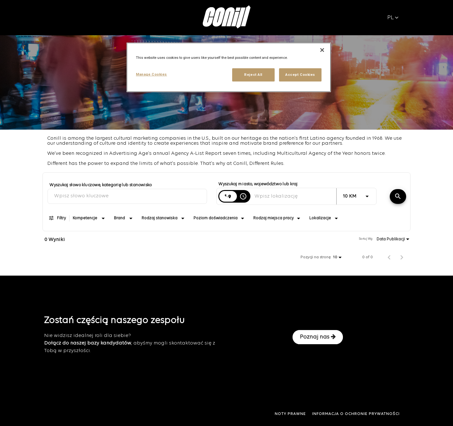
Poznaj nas (318, 337)
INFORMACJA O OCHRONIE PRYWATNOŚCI (356, 414)
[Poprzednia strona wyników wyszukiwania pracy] (389, 257)
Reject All (253, 74)
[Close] (322, 50)
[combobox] (127, 196)
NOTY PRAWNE (290, 414)
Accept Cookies (300, 74)
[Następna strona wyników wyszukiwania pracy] (401, 257)
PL (393, 18)
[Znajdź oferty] (398, 196)
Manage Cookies (151, 74)
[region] (228, 67)
